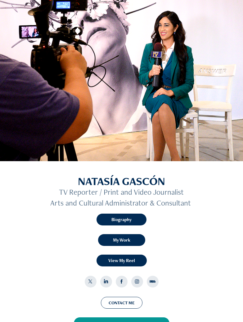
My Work (121, 240)
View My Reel (121, 260)
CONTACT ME (122, 303)
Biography (121, 219)
